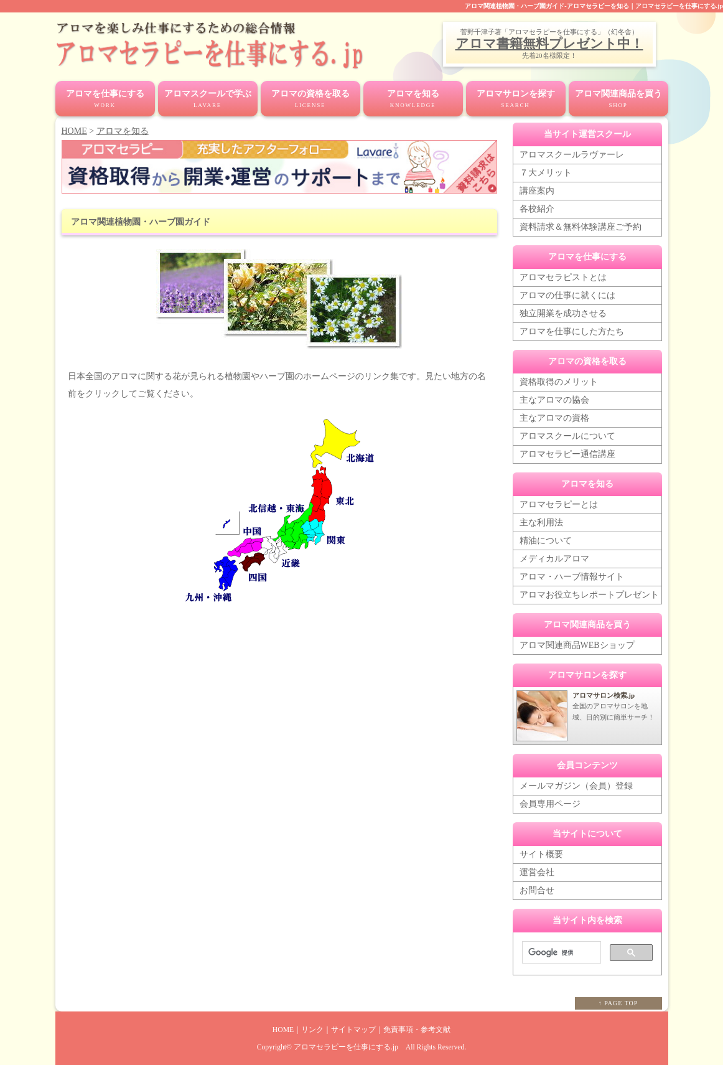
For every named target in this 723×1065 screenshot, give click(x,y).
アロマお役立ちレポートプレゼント (589, 594)
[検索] (560, 953)
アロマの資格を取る (310, 99)
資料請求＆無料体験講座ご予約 (580, 227)
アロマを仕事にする (105, 99)
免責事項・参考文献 (416, 1030)
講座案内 (537, 190)
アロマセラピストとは (563, 277)
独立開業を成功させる (563, 313)
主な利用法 (541, 522)
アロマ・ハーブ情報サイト (572, 576)
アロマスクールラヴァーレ (572, 154)
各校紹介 (537, 208)
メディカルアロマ (554, 558)
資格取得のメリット (559, 382)
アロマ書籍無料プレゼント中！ (549, 43)
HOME (74, 131)
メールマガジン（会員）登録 (576, 786)
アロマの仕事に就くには (567, 295)
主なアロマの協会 (554, 400)
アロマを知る (413, 99)
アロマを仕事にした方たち (572, 331)
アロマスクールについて (567, 436)
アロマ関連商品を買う (618, 99)
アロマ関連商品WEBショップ (577, 645)
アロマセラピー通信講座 (567, 454)
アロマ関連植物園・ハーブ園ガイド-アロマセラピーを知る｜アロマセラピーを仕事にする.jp (594, 5)
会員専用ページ (550, 804)
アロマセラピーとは (559, 504)
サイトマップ (353, 1030)
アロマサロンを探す (516, 99)
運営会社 (537, 872)
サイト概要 (541, 854)
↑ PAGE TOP (618, 1003)
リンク (312, 1030)
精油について (546, 540)
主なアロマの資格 (554, 418)
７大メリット (546, 172)
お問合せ (537, 890)
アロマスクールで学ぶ (208, 99)
